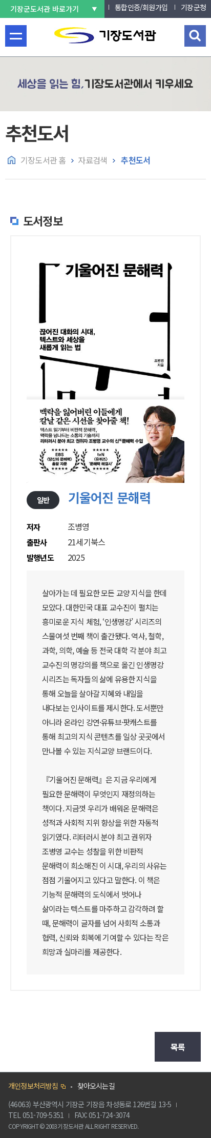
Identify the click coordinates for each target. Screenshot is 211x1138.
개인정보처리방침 (33, 1086)
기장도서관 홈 (43, 160)
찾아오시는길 (96, 1086)
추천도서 (134, 160)
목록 (178, 1047)
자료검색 (92, 160)
